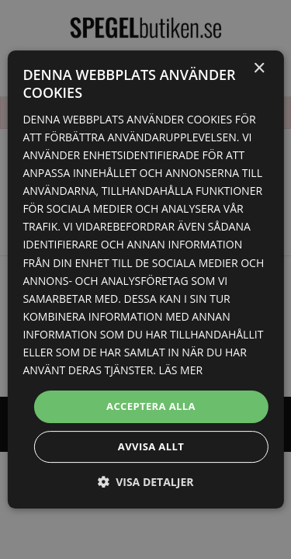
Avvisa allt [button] (151, 446)
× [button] (259, 69)
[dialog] (145, 279)
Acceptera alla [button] (151, 406)
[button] (146, 481)
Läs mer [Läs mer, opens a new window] (181, 370)
